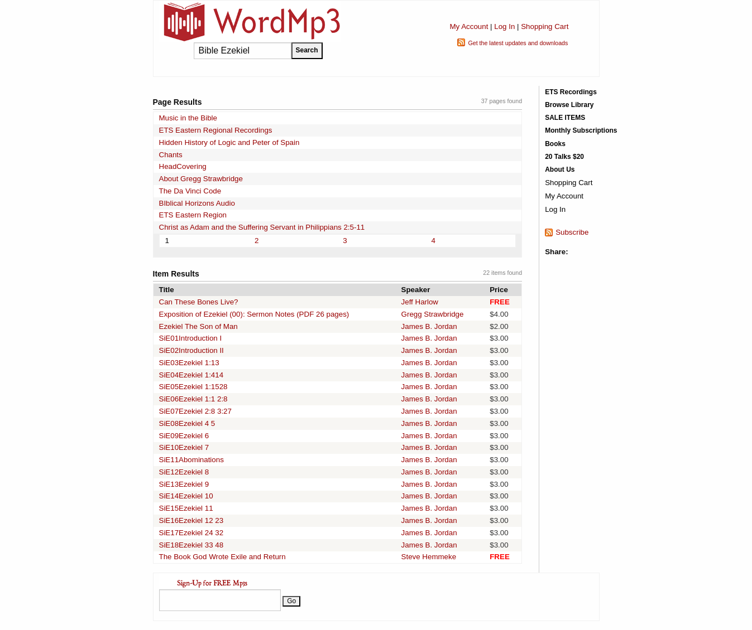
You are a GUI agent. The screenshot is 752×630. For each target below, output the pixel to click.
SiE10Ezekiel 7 (184, 447)
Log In (504, 26)
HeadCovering (183, 166)
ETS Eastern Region (193, 215)
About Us (559, 169)
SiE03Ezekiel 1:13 (189, 362)
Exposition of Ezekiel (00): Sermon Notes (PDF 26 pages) (254, 314)
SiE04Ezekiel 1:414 (191, 375)
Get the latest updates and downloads (518, 43)
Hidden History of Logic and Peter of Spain (229, 142)
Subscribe (571, 232)
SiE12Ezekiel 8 (184, 472)
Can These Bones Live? (198, 302)
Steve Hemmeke (429, 557)
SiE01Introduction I (190, 338)
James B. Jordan (429, 326)
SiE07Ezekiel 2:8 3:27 (195, 411)
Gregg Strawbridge (432, 314)
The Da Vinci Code (190, 191)
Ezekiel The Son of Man (198, 326)
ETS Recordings (571, 92)
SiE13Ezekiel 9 (184, 484)
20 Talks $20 (564, 157)
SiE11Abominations (191, 459)
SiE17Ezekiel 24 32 (191, 533)
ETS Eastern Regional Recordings (215, 130)
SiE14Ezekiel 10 (186, 496)
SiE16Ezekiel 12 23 (191, 520)
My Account (468, 26)
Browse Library (569, 105)
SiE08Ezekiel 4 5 (187, 423)
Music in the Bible (188, 118)
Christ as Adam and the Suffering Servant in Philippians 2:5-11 (262, 227)
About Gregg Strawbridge (201, 179)
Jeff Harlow (419, 302)
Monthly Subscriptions (581, 130)
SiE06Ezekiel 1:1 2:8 (193, 399)
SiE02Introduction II (191, 350)
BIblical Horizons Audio (197, 203)
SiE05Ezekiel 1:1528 (193, 386)
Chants (171, 155)
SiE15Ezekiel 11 (186, 508)
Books (555, 144)
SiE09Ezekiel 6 (184, 436)
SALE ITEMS (565, 118)
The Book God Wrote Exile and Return (222, 557)
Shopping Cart (544, 26)
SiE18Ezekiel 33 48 (191, 545)
